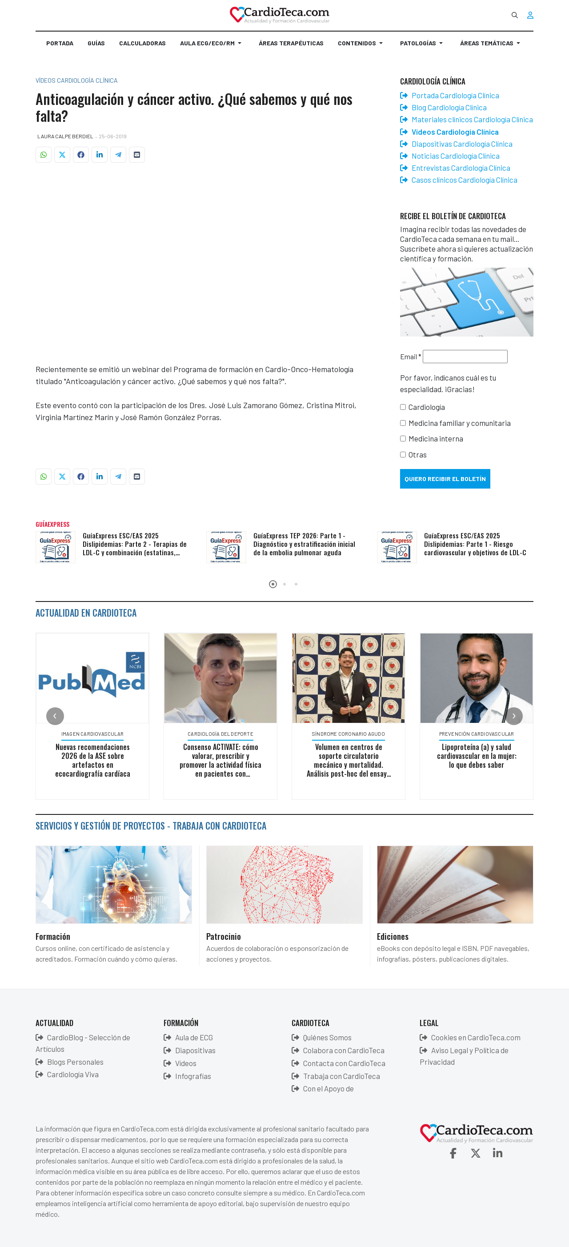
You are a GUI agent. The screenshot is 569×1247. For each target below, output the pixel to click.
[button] (212, 47)
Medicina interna (436, 438)
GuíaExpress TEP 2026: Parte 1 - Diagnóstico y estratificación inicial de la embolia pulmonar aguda (304, 543)
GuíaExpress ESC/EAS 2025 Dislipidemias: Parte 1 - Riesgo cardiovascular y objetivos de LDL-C (475, 543)
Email (410, 356)
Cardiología (427, 406)
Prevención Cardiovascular (477, 734)
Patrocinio (223, 936)
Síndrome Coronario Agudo (349, 734)
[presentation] (55, 716)
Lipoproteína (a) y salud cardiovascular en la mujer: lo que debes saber (477, 756)
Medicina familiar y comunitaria (460, 422)
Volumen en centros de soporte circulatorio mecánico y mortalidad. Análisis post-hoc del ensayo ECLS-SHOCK (349, 765)
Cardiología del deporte (221, 734)
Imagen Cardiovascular (93, 734)
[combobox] (514, 15)
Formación (53, 936)
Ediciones (393, 936)
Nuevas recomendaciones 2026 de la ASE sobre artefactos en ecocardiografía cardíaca (93, 760)
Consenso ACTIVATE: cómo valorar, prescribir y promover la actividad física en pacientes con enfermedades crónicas (221, 765)
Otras (418, 454)
